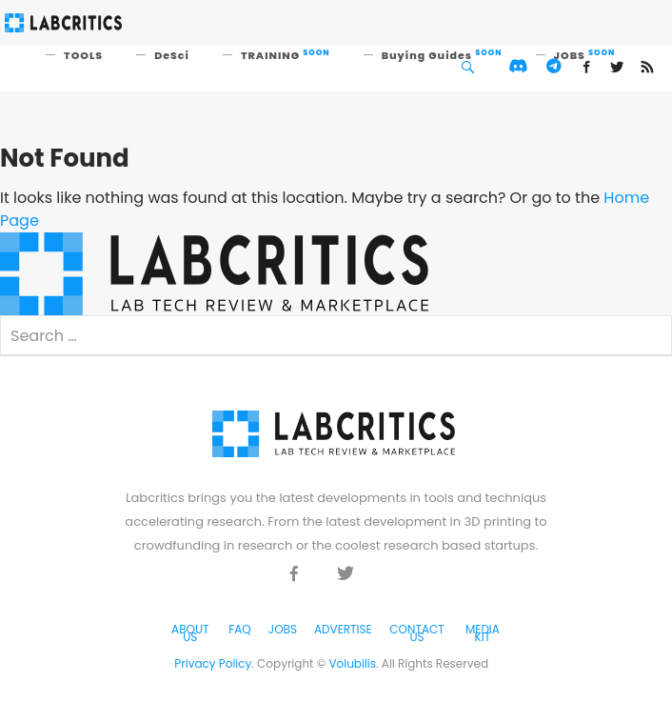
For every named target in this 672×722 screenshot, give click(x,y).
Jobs (282, 629)
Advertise (343, 629)
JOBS (585, 55)
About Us (189, 633)
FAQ (239, 629)
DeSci (171, 55)
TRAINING (285, 55)
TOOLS (83, 55)
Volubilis (352, 663)
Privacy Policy (212, 663)
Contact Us (416, 633)
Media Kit (482, 633)
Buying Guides (442, 55)
